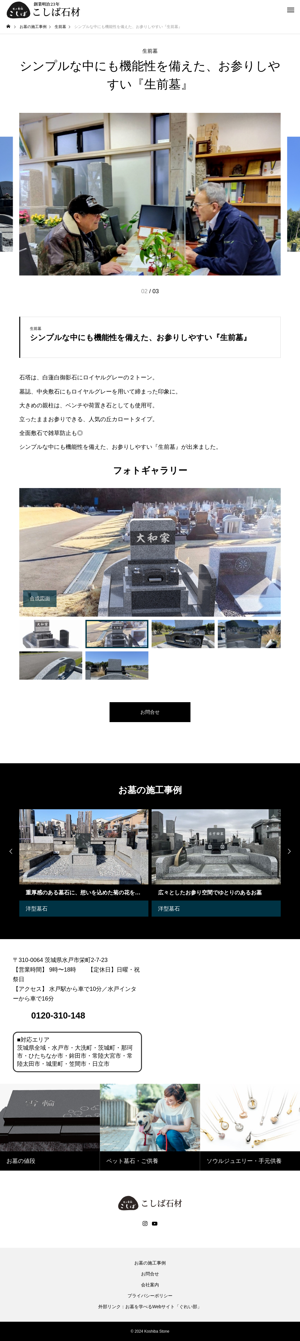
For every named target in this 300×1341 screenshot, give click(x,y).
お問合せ (150, 1274)
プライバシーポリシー (150, 1295)
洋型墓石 (37, 908)
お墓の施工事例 (150, 1263)
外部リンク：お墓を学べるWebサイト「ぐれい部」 (150, 1306)
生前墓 (150, 51)
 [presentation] (9, 851)
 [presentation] (290, 851)
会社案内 (150, 1284)
